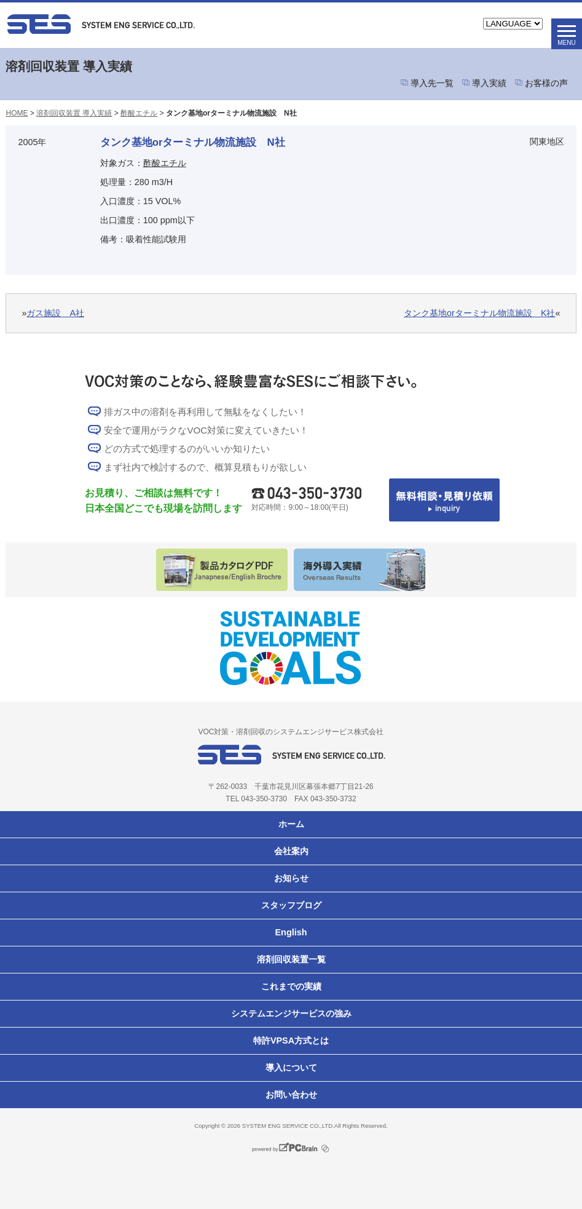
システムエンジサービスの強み (291, 1013)
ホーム (291, 824)
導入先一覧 (432, 83)
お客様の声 (546, 83)
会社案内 (291, 851)
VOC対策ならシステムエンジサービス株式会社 (151, 24)
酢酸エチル (138, 113)
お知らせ (291, 878)
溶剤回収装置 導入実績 (74, 113)
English (291, 932)
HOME (17, 113)
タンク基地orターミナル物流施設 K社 (479, 313)
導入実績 (489, 83)
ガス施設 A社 (55, 313)
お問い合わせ (291, 1095)
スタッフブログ (291, 905)
